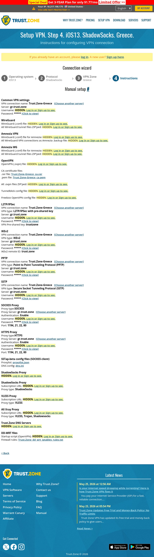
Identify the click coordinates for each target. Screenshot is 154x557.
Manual (41, 513)
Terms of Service (14, 501)
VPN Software (12, 490)
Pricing (90, 20)
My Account (143, 8)
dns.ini (20, 365)
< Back (5, 453)
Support (146, 20)
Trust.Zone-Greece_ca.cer (26, 174)
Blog (39, 501)
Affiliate (8, 519)
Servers (133, 20)
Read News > (85, 528)
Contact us (43, 490)
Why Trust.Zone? (73, 20)
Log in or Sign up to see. (40, 110)
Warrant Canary (14, 513)
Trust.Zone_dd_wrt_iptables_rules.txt (40, 439)
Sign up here (115, 57)
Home (7, 484)
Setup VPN (104, 20)
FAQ (39, 507)
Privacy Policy (12, 507)
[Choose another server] (69, 103)
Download (119, 20)
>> (112, 2)
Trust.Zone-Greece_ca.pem (29, 177)
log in (84, 57)
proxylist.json (21, 362)
